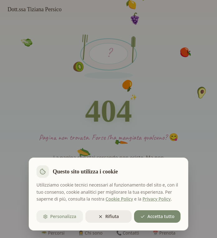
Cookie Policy (119, 199)
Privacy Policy (156, 199)
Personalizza (59, 216)
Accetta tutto (157, 216)
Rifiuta (108, 216)
